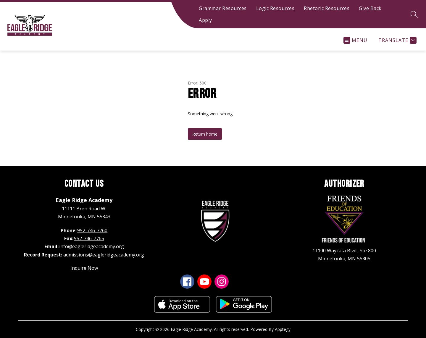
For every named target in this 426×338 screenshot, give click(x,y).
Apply (205, 20)
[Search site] (414, 14)
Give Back (370, 8)
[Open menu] (355, 40)
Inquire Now (84, 268)
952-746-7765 (89, 238)
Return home (204, 134)
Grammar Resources (223, 8)
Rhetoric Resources (326, 8)
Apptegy (283, 329)
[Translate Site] (397, 40)
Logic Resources (275, 8)
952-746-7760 (92, 230)
